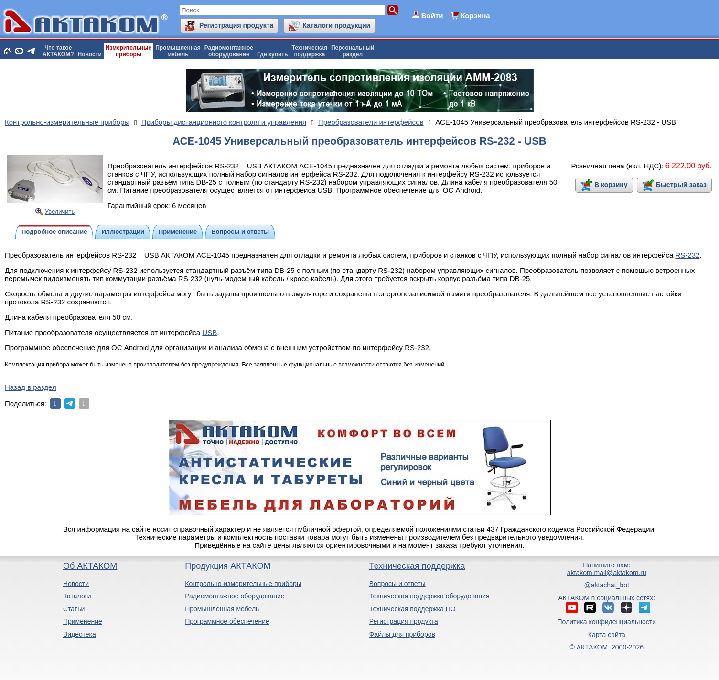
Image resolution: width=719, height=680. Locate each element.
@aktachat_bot (606, 585)
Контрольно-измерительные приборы (243, 583)
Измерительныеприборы (128, 51)
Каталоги (77, 596)
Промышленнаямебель (178, 51)
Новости (90, 54)
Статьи (74, 609)
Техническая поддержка (417, 566)
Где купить (272, 54)
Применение (82, 621)
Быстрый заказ (681, 184)
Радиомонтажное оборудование (234, 596)
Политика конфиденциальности (607, 622)
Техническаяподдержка (309, 51)
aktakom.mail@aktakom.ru (606, 572)
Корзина (475, 15)
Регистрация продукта (236, 25)
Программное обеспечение (227, 621)
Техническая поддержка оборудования (429, 596)
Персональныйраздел (352, 51)
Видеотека (79, 634)
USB (209, 332)
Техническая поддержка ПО (412, 609)
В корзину (611, 184)
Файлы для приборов (402, 634)
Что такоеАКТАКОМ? (58, 51)
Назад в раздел (30, 387)
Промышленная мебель (222, 609)
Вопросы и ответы (397, 583)
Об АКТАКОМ (90, 566)
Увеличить (60, 211)
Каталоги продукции (336, 25)
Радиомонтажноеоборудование (228, 51)
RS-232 (687, 255)
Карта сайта (606, 634)
